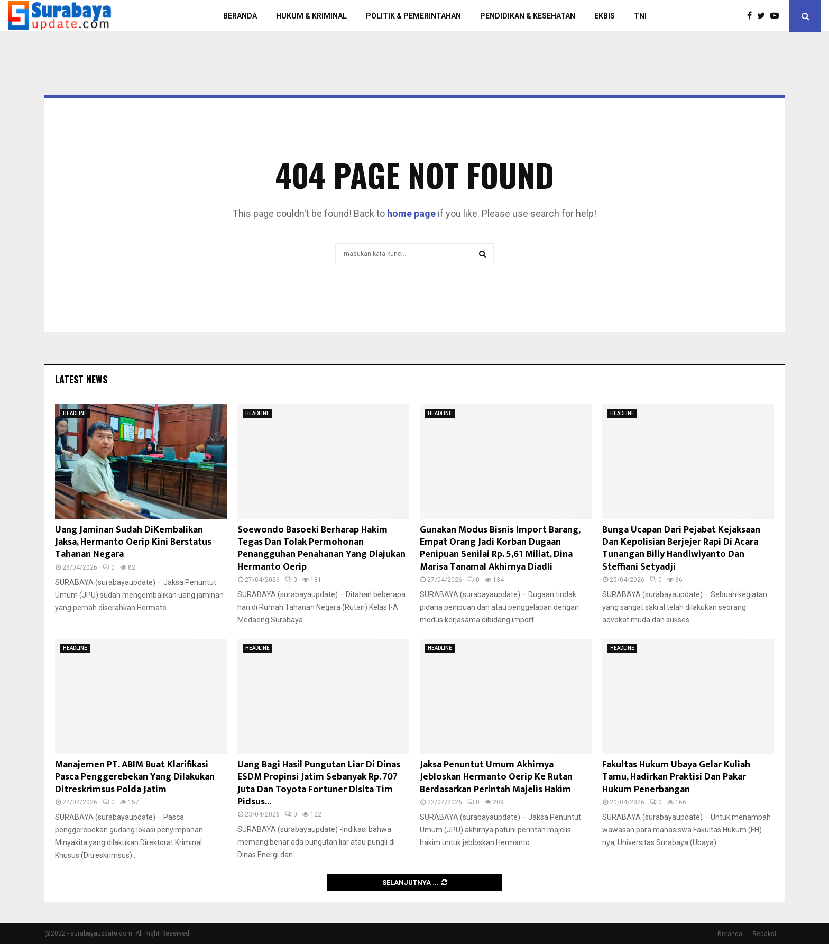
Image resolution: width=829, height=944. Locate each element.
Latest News (81, 379)
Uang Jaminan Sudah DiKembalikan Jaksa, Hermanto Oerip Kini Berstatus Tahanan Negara (133, 542)
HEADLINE (75, 413)
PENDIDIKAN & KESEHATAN (527, 16)
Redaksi (764, 934)
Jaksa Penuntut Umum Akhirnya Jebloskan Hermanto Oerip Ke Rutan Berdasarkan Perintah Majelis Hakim (496, 777)
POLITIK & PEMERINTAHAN (413, 16)
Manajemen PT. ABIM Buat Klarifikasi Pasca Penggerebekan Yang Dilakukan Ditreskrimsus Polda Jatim (135, 777)
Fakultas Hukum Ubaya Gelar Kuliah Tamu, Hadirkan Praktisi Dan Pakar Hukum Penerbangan (676, 777)
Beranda (729, 934)
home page (411, 213)
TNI (640, 16)
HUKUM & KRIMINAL (311, 16)
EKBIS (604, 16)
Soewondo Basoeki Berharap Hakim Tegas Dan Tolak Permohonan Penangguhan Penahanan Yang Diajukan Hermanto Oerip (321, 548)
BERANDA (240, 16)
